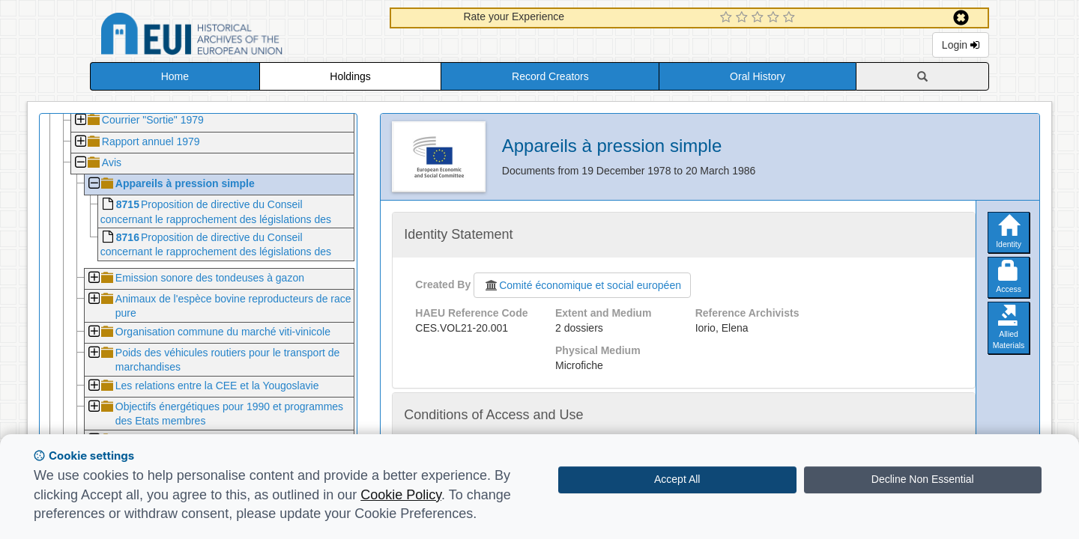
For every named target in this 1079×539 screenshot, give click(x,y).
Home (175, 76)
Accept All (677, 479)
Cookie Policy (400, 494)
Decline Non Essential (922, 479)
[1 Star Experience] (728, 18)
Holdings (350, 76)
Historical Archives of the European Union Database (233, 36)
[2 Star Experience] (744, 18)
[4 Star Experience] (775, 18)
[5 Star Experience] (791, 18)
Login (960, 45)
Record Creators (550, 76)
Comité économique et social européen (582, 285)
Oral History (757, 76)
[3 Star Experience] (759, 18)
